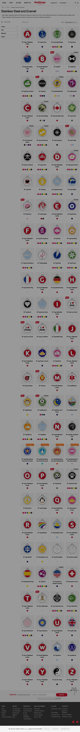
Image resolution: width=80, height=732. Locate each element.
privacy (27, 728)
